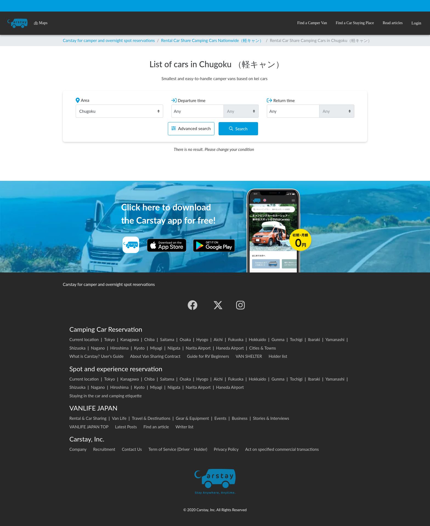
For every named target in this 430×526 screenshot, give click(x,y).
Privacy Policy (226, 449)
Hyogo (202, 339)
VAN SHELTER (249, 356)
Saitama (167, 339)
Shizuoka (77, 347)
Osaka (185, 339)
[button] (312, 23)
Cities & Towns (262, 347)
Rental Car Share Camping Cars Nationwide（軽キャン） (212, 40)
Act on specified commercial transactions (282, 449)
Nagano (98, 347)
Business (239, 418)
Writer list (184, 426)
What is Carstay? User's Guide (96, 356)
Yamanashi (335, 339)
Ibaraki (314, 339)
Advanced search (191, 128)
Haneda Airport (230, 347)
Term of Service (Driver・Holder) (177, 449)
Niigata (174, 347)
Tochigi (296, 339)
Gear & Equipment (192, 418)
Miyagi (156, 347)
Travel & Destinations (151, 418)
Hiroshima (119, 347)
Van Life (119, 418)
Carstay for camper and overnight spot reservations (109, 40)
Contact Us (132, 449)
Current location (84, 339)
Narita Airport (198, 347)
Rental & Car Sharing (87, 418)
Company (78, 449)
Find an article (156, 426)
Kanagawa (129, 339)
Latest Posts (126, 426)
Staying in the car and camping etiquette (105, 395)
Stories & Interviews (271, 418)
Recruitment (104, 449)
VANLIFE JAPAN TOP (88, 426)
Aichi (218, 339)
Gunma (277, 339)
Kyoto (139, 347)
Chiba (149, 339)
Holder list (277, 356)
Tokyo (109, 339)
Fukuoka (236, 339)
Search (238, 128)
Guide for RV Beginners (208, 356)
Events (220, 418)
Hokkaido (257, 339)
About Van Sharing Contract (155, 356)
